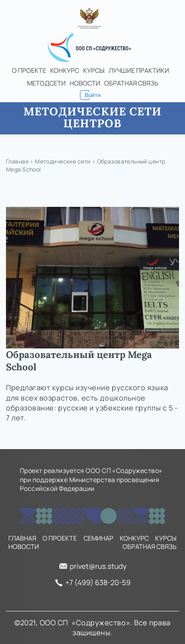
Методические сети (62, 161)
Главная (17, 161)
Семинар (98, 538)
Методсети (46, 83)
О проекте (29, 70)
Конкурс (64, 70)
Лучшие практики (139, 70)
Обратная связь (131, 83)
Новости (85, 83)
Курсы (94, 70)
